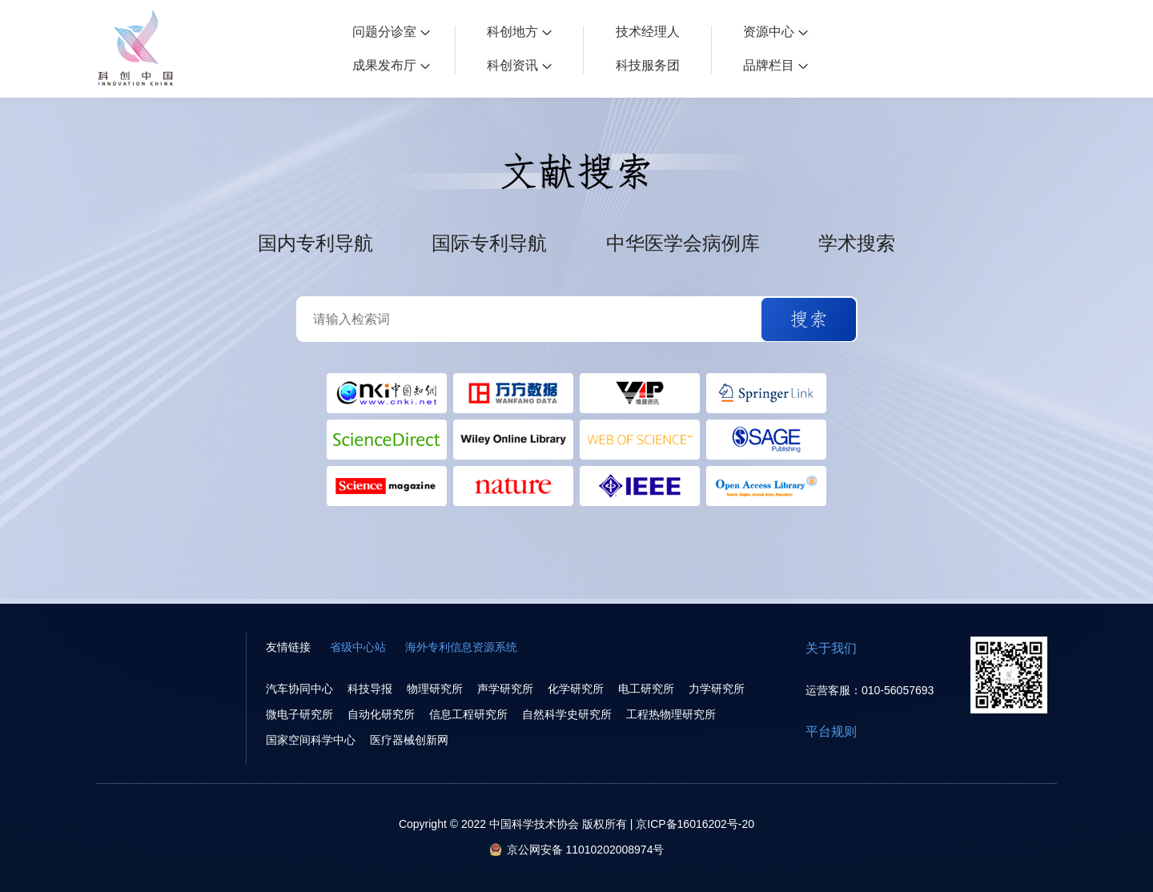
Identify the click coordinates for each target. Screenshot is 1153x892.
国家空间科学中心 (311, 739)
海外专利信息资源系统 (461, 647)
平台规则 (831, 731)
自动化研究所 (381, 714)
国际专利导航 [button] (489, 243)
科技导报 (370, 688)
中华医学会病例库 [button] (683, 243)
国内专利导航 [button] (315, 243)
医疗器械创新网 (409, 739)
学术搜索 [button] (856, 243)
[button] (809, 319)
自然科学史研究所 (567, 714)
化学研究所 (576, 688)
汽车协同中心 (299, 688)
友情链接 (288, 647)
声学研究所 (505, 688)
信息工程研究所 (468, 714)
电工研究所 (646, 688)
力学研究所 (717, 688)
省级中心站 (358, 647)
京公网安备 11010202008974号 (586, 849)
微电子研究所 (299, 714)
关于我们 (831, 648)
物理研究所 (435, 688)
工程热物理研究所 (671, 714)
